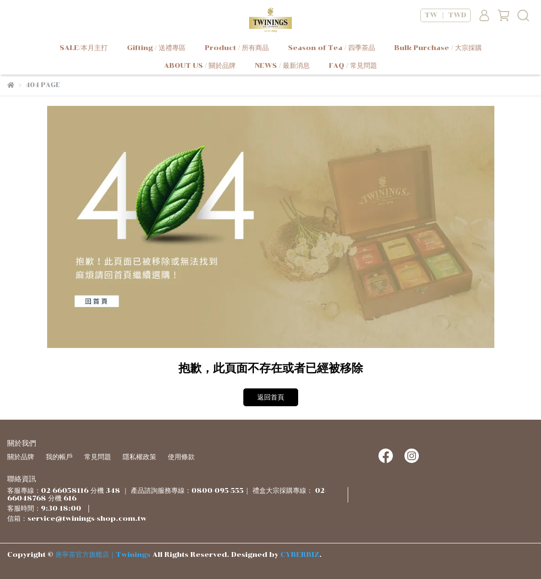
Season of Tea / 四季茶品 (331, 48)
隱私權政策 (139, 457)
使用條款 (181, 457)
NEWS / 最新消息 (282, 66)
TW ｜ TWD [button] (445, 15)
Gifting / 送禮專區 (156, 48)
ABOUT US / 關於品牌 (200, 66)
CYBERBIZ (299, 555)
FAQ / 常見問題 (353, 66)
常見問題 (97, 457)
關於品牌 (20, 457)
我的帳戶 (59, 457)
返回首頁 (270, 397)
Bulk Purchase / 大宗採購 (438, 48)
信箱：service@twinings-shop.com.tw (77, 519)
